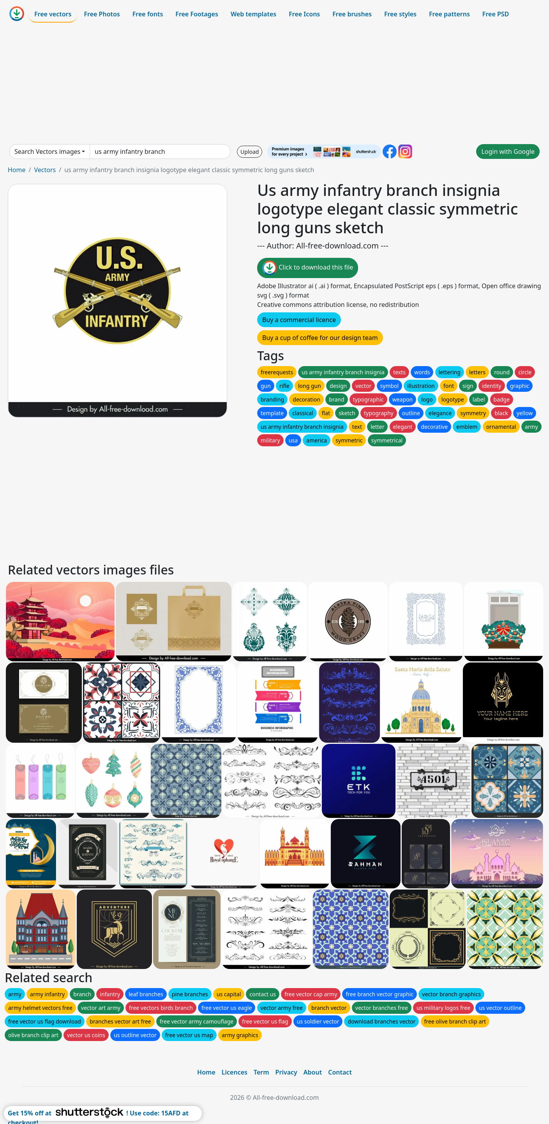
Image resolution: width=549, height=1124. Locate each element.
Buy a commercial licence (299, 319)
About (313, 1072)
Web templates (253, 14)
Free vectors (52, 14)
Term (261, 1072)
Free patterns (449, 14)
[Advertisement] (274, 83)
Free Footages (196, 14)
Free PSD (495, 14)
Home (17, 170)
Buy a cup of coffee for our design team (320, 337)
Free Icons (304, 14)
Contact (340, 1072)
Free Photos (102, 14)
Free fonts (147, 14)
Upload (249, 151)
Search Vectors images (47, 151)
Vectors (45, 170)
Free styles (400, 14)
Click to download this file (307, 268)
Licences (234, 1072)
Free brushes (352, 14)
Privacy (286, 1072)
